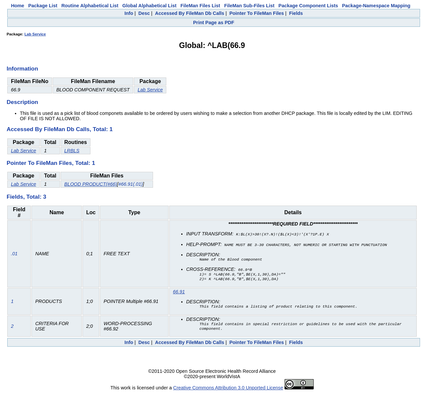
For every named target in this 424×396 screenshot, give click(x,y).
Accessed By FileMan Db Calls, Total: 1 (60, 129)
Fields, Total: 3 (26, 196)
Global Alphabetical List (149, 5)
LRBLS (72, 150)
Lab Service (35, 34)
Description (22, 102)
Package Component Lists (308, 5)
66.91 (179, 292)
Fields (296, 13)
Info (129, 13)
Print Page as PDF (213, 22)
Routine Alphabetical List (89, 5)
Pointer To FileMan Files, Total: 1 (51, 163)
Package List (42, 5)
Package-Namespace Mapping (376, 5)
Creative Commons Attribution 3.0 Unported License (228, 390)
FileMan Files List (200, 5)
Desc (144, 13)
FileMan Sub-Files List (249, 5)
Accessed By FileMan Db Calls (189, 13)
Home (17, 5)
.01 (14, 254)
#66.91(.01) (130, 184)
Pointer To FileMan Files (256, 13)
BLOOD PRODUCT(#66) (90, 184)
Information (22, 68)
